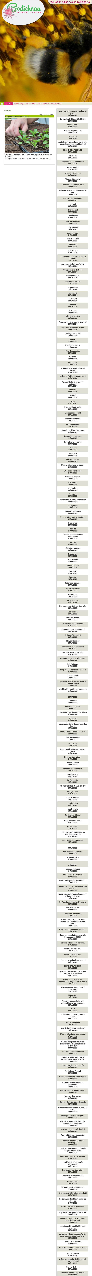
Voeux (72, 397)
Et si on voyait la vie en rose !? (73, 961)
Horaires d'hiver (73, 619)
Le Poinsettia (72, 781)
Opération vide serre (72, 443)
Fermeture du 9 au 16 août (73, 1066)
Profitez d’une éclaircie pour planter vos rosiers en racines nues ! (72, 922)
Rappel (72, 543)
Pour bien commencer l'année (72, 1157)
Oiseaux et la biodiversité (72, 625)
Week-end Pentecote (72, 472)
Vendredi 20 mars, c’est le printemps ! (73, 1143)
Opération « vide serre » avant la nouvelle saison (72, 683)
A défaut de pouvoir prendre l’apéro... (73, 1017)
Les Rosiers (73, 810)
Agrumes (72, 311)
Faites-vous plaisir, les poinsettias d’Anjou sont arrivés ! (73, 982)
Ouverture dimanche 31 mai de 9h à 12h (72, 113)
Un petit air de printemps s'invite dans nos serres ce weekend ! (72, 1236)
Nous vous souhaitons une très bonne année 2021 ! (72, 937)
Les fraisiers (72, 665)
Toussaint (72, 300)
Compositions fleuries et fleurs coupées (73, 258)
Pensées (72, 306)
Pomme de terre (72, 567)
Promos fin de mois (72, 408)
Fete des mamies (72, 222)
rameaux (72, 340)
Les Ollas (72, 702)
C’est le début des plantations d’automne (72, 1036)
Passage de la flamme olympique (73, 323)
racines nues (72, 234)
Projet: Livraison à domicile (72, 1136)
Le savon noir (72, 677)
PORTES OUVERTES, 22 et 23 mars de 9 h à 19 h (72, 1220)
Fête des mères (72, 460)
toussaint (72, 294)
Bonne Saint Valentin (73, 1243)
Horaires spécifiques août (73, 186)
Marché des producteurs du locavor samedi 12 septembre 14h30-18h (72, 1045)
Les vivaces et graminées (72, 841)
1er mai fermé (72, 126)
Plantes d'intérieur (72, 180)
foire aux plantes (73, 317)
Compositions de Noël (72, 271)
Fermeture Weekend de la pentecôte (72, 1085)
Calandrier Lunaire (73, 590)
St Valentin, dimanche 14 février (72, 903)
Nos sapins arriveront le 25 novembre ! (72, 989)
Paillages (72, 449)
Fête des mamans (72, 708)
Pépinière (72, 454)
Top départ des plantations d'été (72, 1213)
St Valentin (72, 137)
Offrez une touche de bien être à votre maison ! (72, 1261)
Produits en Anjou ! (72, 1072)
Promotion (72, 555)
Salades (72, 358)
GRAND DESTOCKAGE (73, 151)
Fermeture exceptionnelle (73, 1177)
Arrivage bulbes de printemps (72, 659)
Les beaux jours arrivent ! (72, 876)
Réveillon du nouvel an (72, 770)
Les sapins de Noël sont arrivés (72, 607)
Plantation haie (72, 277)
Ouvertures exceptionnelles (72, 1053)
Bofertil (72, 530)
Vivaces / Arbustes (73, 174)
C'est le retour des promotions (73, 518)
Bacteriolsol (73, 211)
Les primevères (72, 909)
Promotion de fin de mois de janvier (73, 370)
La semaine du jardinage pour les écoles (73, 726)
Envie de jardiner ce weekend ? (72, 1029)
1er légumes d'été (72, 335)
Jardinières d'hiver (73, 816)
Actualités (8, 104)
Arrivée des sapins (73, 282)
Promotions (73, 288)
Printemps (72, 524)
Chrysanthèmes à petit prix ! (73, 630)
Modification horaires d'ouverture (73, 690)
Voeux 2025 (72, 252)
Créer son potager (72, 584)
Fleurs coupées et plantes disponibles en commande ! (72, 1003)
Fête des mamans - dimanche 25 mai (72, 193)
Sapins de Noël (72, 798)
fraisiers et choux (72, 346)
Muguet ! (72, 495)
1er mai (72, 205)
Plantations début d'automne (73, 431)
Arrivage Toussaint (73, 636)
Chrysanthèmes (72, 642)
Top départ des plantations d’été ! (73, 713)
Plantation (72, 483)
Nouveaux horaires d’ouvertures (72, 1078)
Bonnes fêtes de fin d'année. (73, 944)
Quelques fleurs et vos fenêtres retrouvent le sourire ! (72, 974)
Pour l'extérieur (43, 104)
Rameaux (72, 719)
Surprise (72, 572)
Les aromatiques (73, 870)
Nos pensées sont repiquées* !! (72, 671)
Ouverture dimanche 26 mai (72, 329)
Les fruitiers (73, 804)
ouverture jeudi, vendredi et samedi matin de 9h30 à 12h (72, 1059)
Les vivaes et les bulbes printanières (73, 537)
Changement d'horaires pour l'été (73, 1194)
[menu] (31, 103)
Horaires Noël (72, 775)
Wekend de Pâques (73, 512)
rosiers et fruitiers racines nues (72, 377)
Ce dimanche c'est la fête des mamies (72, 1228)
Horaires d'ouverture (72, 1097)
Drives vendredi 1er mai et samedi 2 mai (72, 1110)
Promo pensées (72, 425)
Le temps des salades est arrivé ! (73, 733)
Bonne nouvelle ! (72, 1023)
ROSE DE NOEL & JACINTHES (73, 787)
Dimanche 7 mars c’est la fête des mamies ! (72, 888)
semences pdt (73, 240)
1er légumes (73, 507)
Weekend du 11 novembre (73, 163)
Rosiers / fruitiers (72, 420)
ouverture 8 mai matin (72, 199)
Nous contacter (56, 104)
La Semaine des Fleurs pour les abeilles (72, 1201)
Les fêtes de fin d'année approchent (73, 1164)
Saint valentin (72, 228)
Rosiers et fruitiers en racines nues (72, 751)
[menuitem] (8, 103)
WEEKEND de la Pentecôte (72, 1208)
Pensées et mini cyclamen (73, 648)
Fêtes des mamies (72, 549)
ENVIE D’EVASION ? (72, 950)
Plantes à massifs (72, 478)
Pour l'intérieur (31, 104)
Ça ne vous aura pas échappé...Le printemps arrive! (72, 896)
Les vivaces (73, 217)
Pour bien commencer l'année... (72, 930)
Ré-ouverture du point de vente (73, 1103)
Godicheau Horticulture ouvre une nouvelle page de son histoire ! (72, 144)
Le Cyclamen (72, 793)
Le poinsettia (72, 601)
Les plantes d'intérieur (72, 853)
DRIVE (72, 1010)
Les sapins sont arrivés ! (72, 1171)
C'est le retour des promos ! (72, 466)
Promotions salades (72, 437)
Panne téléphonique (72, 132)
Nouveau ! (72, 996)
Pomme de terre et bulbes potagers (73, 384)
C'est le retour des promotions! (73, 501)
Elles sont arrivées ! (72, 758)
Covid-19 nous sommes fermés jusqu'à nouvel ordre (73, 1151)
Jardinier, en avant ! (72, 915)
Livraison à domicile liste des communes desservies (72, 1123)
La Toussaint (72, 168)
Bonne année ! (73, 764)
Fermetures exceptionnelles (72, 1188)
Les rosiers (72, 613)
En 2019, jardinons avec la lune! (72, 1249)
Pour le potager (19, 104)
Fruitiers (72, 157)
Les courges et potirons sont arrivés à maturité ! (72, 834)
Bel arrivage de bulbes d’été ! (72, 1091)
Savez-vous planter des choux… (72, 882)
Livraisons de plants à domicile (72, 1130)
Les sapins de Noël (73, 414)
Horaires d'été (72, 858)
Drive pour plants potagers (72, 1117)
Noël (72, 402)
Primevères (72, 246)
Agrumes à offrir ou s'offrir (72, 265)
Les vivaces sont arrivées (73, 653)
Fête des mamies (72, 739)
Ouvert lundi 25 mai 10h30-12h (72, 120)
